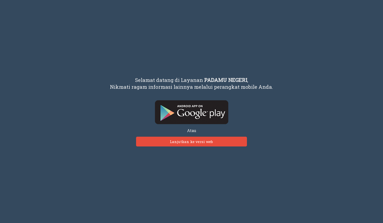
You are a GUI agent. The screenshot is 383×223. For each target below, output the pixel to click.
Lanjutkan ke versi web (191, 141)
